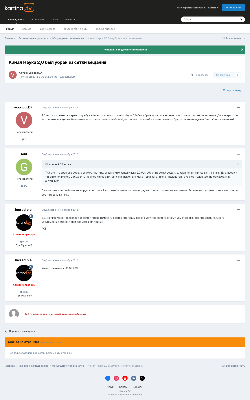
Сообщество (16, 21)
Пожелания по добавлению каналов (125, 49)
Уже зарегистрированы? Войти (197, 7)
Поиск (54, 19)
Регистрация (233, 7)
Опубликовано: (60, 107)
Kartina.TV (125, 391)
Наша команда (46, 28)
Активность (37, 19)
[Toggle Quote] (47, 164)
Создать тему (232, 90)
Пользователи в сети (74, 28)
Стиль (124, 386)
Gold (23, 154)
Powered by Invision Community (125, 394)
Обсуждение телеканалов (58, 76)
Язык (111, 386)
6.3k (24, 241)
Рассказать (199, 74)
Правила (26, 28)
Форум (9, 28)
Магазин (70, 19)
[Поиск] (199, 19)
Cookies (138, 386)
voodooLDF (36, 72)
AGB (44, 228)
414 (24, 186)
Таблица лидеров (104, 28)
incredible (23, 210)
